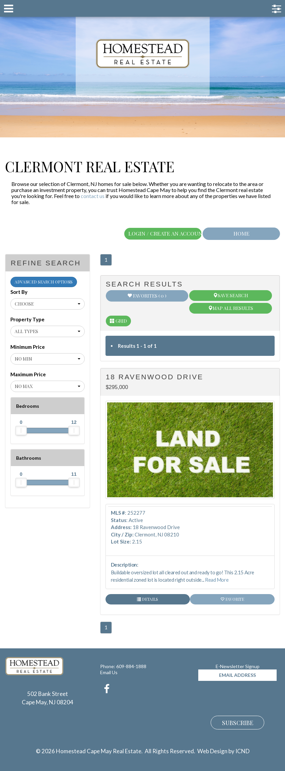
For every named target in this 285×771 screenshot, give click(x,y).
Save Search (230, 295)
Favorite (232, 599)
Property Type (27, 319)
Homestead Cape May (142, 54)
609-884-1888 (131, 666)
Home (241, 233)
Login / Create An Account (165, 233)
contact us (92, 196)
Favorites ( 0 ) (146, 296)
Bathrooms (28, 458)
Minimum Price (27, 347)
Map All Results (230, 308)
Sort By (18, 292)
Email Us (109, 672)
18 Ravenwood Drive (155, 377)
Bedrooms (27, 406)
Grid (118, 321)
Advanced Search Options (44, 281)
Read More (216, 580)
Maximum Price (28, 374)
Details (147, 599)
